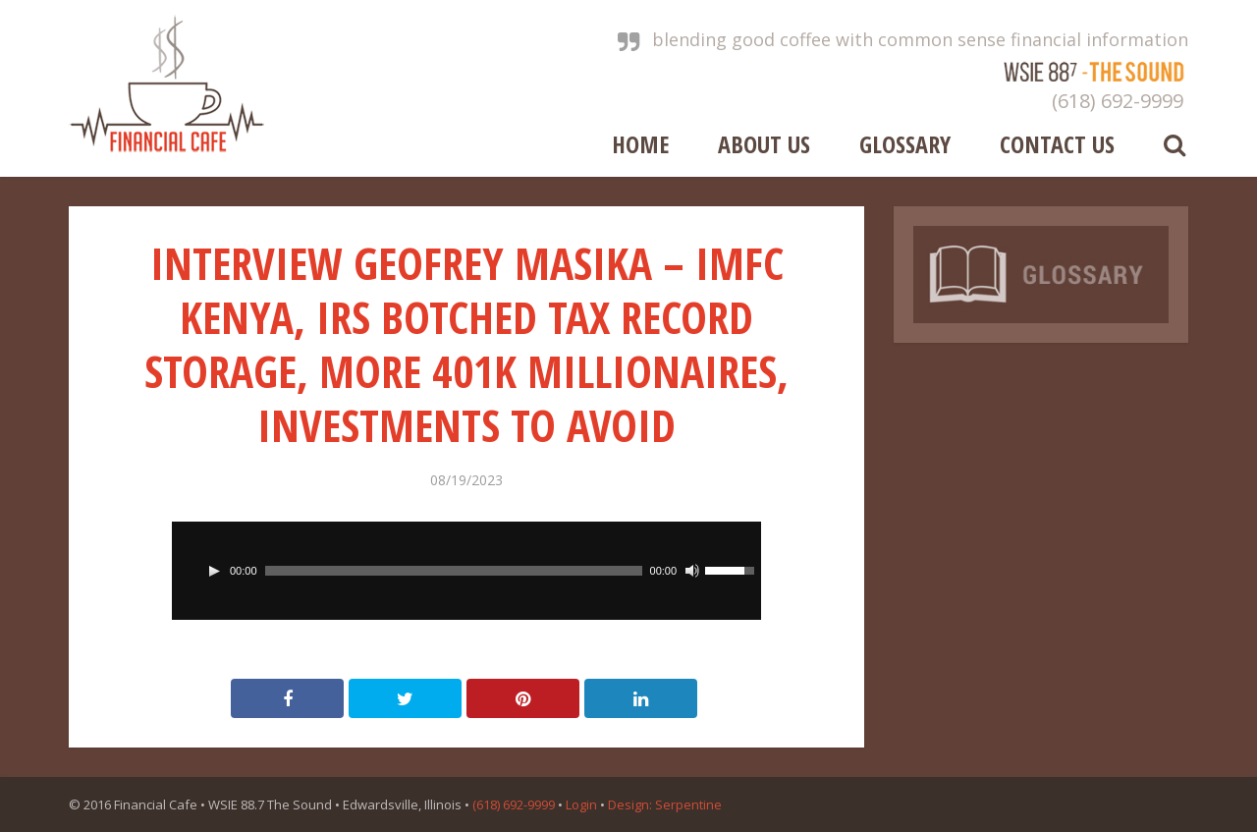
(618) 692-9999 (1117, 100)
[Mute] (692, 571)
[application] (466, 571)
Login (581, 804)
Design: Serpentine (665, 804)
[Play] (214, 571)
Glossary (905, 142)
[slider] (453, 571)
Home (640, 142)
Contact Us (1057, 142)
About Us (764, 142)
